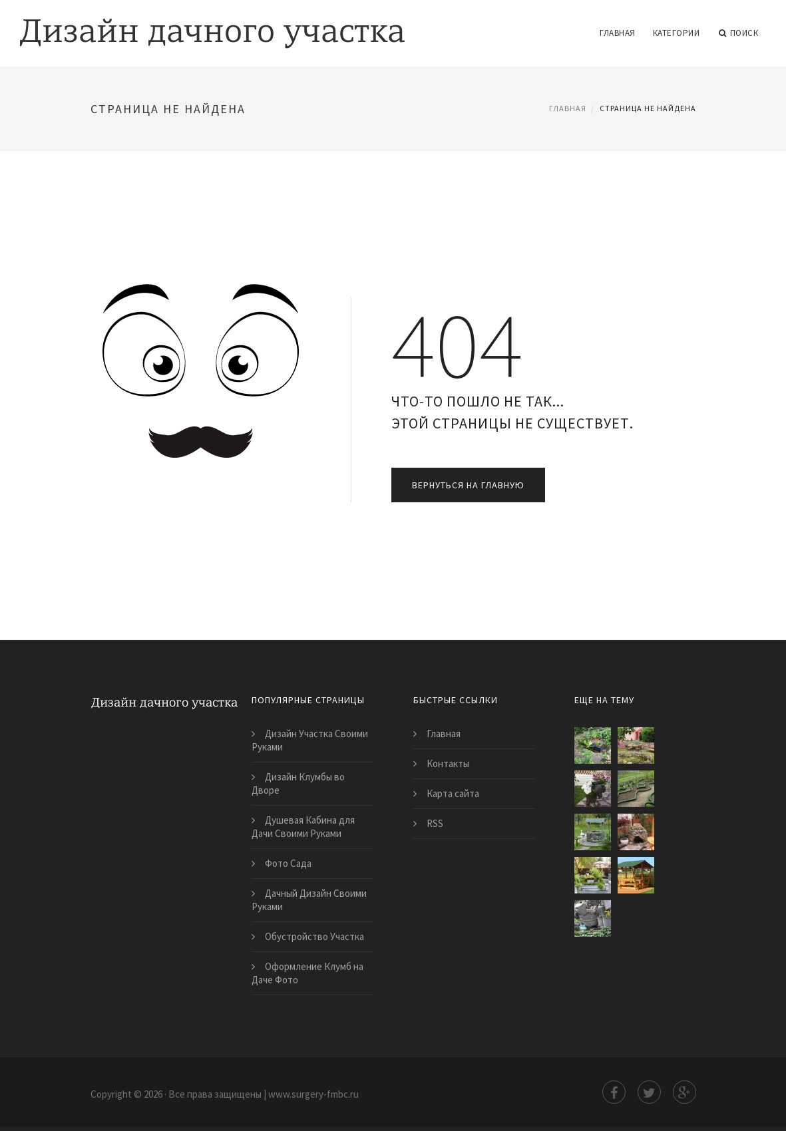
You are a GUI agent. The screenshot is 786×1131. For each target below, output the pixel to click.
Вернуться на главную (468, 485)
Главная (618, 33)
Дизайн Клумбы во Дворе (298, 783)
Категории (676, 33)
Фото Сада (288, 863)
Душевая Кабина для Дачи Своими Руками (303, 827)
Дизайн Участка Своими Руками (310, 740)
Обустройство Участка (314, 936)
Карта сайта (453, 793)
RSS (435, 823)
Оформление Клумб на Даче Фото (307, 973)
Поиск (738, 33)
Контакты (448, 763)
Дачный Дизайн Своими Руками (309, 900)
